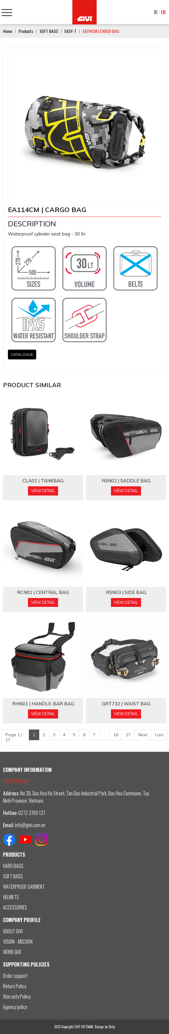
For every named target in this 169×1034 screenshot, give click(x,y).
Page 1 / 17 (13, 737)
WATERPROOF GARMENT (24, 886)
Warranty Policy (16, 996)
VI (155, 12)
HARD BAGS (13, 866)
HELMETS (11, 897)
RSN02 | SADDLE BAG (126, 481)
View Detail (43, 490)
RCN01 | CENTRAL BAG (43, 592)
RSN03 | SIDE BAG (126, 592)
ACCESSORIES (15, 907)
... (104, 734)
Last (159, 734)
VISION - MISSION (18, 941)
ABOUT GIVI (13, 931)
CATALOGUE (22, 354)
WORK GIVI (12, 952)
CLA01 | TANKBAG (43, 481)
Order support (15, 975)
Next (142, 734)
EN (163, 12)
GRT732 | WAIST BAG (126, 704)
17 (128, 734)
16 (115, 734)
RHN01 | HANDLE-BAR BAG (43, 704)
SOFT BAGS (13, 876)
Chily (112, 1026)
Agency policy (15, 1007)
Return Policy (14, 986)
